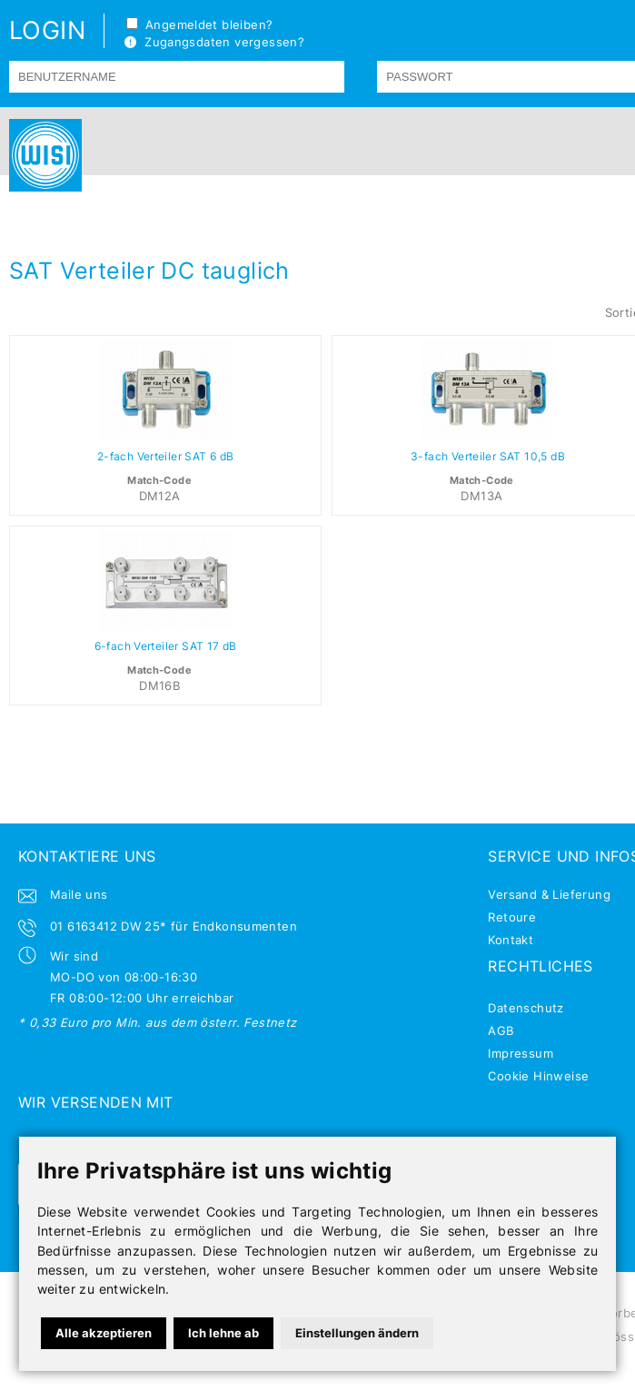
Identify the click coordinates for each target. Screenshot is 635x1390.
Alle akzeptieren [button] (103, 1333)
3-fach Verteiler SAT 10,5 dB (488, 456)
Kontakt (510, 939)
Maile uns (79, 894)
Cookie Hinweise (538, 1076)
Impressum (520, 1053)
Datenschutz (525, 1008)
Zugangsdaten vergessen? (214, 42)
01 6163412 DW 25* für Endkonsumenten (173, 926)
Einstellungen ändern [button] (357, 1333)
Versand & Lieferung (549, 894)
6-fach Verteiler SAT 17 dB (165, 646)
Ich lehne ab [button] (223, 1333)
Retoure (512, 917)
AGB (500, 1030)
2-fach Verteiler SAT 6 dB (165, 456)
